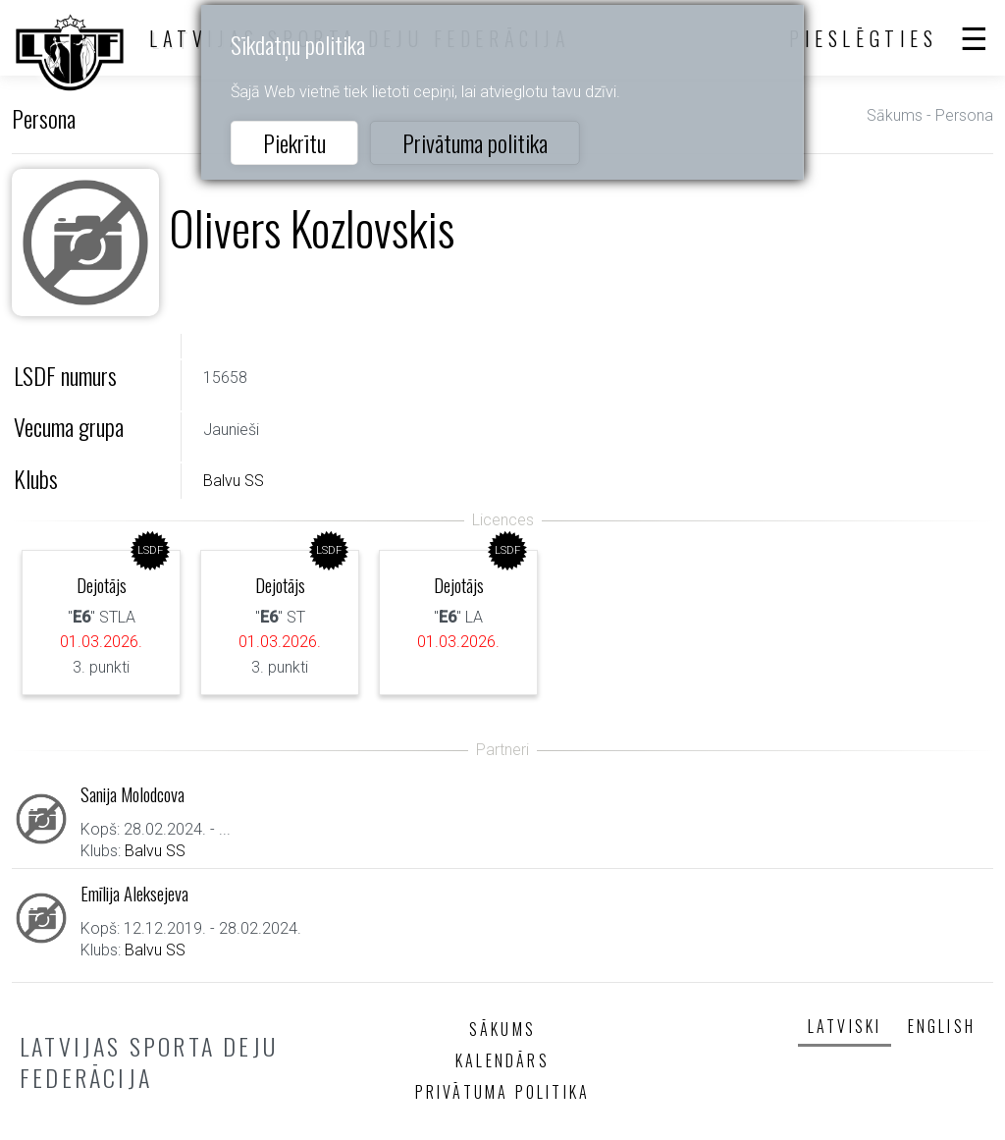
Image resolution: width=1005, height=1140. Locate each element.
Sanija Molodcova (132, 794)
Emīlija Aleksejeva (134, 893)
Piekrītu (294, 142)
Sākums (895, 115)
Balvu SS (233, 480)
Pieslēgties (863, 38)
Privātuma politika (475, 142)
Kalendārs (502, 1060)
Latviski (845, 1026)
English (942, 1026)
